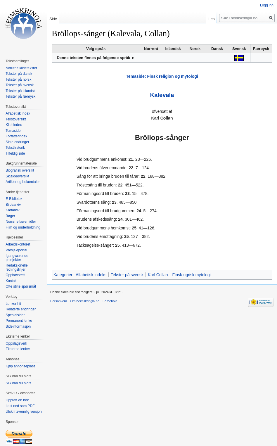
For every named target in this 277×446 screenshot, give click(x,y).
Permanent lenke (19, 321)
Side (53, 19)
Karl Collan (158, 274)
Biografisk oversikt (20, 170)
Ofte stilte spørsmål (21, 286)
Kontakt (12, 281)
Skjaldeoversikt (17, 176)
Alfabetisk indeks (91, 274)
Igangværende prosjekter (17, 258)
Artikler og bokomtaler (23, 182)
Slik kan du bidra (19, 383)
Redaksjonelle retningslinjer (16, 267)
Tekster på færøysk (20, 96)
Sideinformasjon (18, 326)
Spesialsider (15, 315)
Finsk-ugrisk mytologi (191, 274)
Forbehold (110, 301)
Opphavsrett (15, 275)
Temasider (14, 131)
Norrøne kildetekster (21, 68)
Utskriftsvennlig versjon (23, 411)
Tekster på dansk (19, 74)
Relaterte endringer (21, 309)
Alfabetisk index (18, 113)
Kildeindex (14, 125)
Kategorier (62, 274)
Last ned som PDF (20, 406)
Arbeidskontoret (18, 244)
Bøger (10, 216)
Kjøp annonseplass (20, 366)
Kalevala (162, 95)
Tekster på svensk (127, 274)
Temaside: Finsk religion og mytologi (162, 76)
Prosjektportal (16, 250)
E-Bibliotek (14, 199)
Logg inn (266, 5)
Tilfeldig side (15, 153)
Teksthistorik (15, 148)
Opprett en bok (17, 400)
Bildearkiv (13, 205)
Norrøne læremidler (21, 221)
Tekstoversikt (16, 119)
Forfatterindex (16, 136)
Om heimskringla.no (84, 301)
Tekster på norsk (18, 79)
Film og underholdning (23, 227)
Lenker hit (13, 304)
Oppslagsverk (16, 343)
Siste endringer (17, 142)
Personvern (58, 301)
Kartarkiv (12, 210)
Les (211, 19)
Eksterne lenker (18, 349)
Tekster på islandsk (20, 91)
